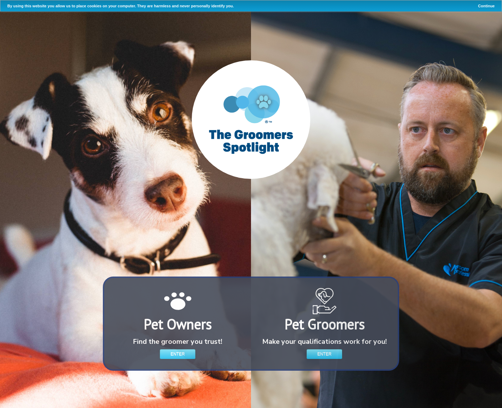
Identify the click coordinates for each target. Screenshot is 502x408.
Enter (177, 354)
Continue (486, 6)
